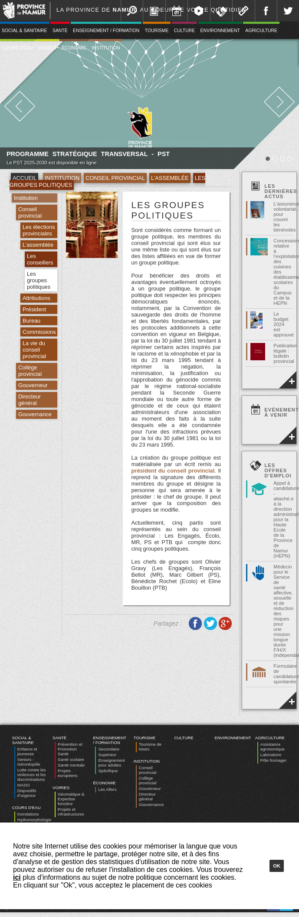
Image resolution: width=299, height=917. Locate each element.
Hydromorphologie (34, 819)
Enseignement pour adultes (111, 762)
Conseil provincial (115, 178)
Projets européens (67, 773)
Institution (106, 48)
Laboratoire (271, 754)
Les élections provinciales (39, 230)
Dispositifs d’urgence (26, 793)
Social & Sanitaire (23, 740)
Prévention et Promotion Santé (70, 749)
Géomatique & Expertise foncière (71, 799)
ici (17, 877)
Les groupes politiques (38, 280)
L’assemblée (170, 178)
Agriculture (261, 30)
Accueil (24, 178)
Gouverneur (33, 385)
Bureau (31, 320)
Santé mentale (71, 765)
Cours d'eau (26, 807)
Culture (184, 30)
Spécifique (108, 770)
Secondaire (108, 749)
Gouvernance (35, 414)
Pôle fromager (273, 760)
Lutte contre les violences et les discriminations (31, 774)
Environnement (220, 30)
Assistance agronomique (272, 746)
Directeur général (29, 399)
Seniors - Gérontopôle (28, 762)
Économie (74, 48)
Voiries (47, 48)
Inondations (28, 814)
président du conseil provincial (173, 470)
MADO (23, 785)
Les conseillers (40, 259)
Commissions (39, 332)
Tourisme (157, 30)
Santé (60, 30)
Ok (276, 865)
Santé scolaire (71, 759)
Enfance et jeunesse (27, 751)
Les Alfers (107, 789)
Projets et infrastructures (71, 811)
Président (34, 309)
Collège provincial (30, 370)
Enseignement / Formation (106, 30)
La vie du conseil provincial (34, 349)
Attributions (36, 298)
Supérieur (107, 754)
